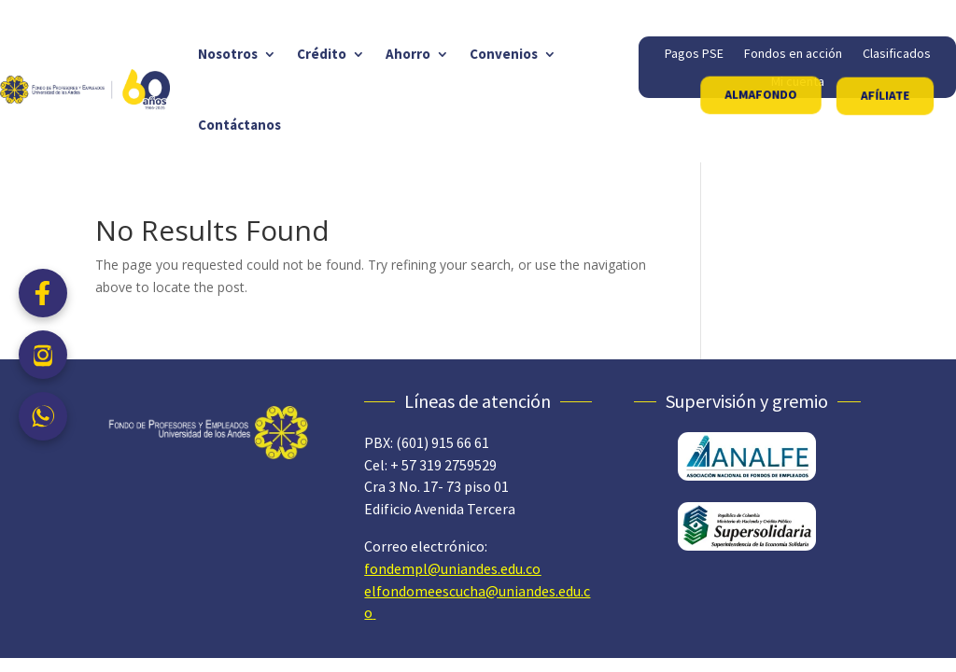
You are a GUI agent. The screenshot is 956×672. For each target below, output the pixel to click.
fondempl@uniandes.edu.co (452, 568)
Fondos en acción (793, 54)
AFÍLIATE (885, 95)
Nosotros (228, 54)
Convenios (504, 54)
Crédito (321, 54)
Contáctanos (239, 124)
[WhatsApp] (43, 416)
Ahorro (408, 54)
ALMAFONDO (760, 94)
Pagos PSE (694, 54)
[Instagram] (43, 354)
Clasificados (897, 54)
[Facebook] (43, 293)
